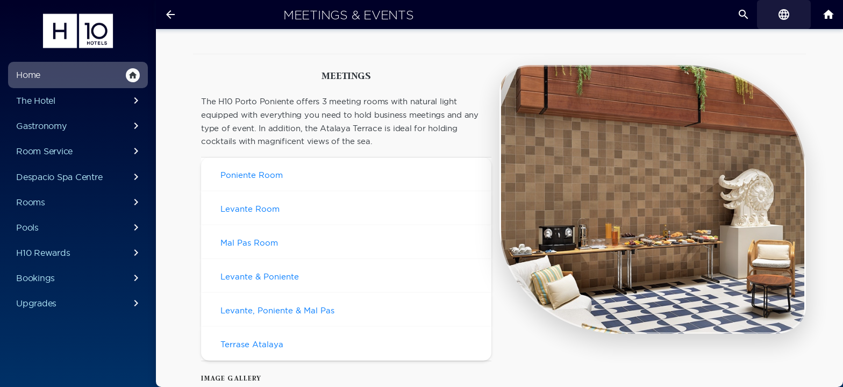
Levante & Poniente (259, 276)
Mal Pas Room (249, 243)
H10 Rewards (79, 252)
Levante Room (250, 209)
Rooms (79, 202)
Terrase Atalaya (251, 344)
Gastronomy (79, 125)
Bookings (79, 277)
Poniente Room (251, 175)
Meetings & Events (348, 15)
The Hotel (79, 100)
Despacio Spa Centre (79, 176)
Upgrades (79, 303)
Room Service (79, 151)
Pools (79, 227)
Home (78, 75)
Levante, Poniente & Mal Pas (277, 310)
